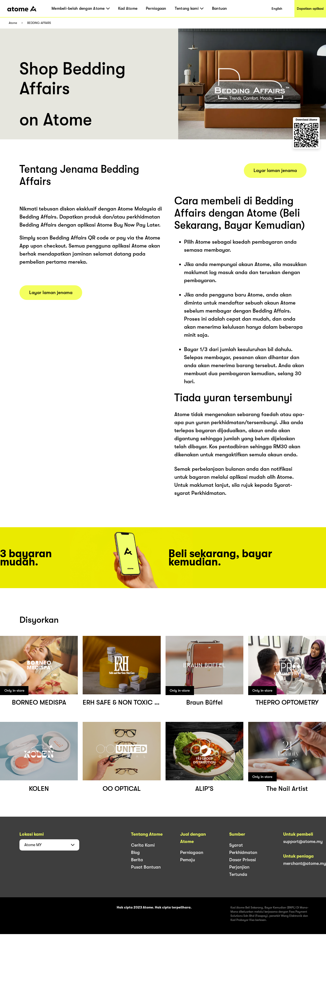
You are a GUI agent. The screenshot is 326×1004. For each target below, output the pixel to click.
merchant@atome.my (304, 863)
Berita (137, 859)
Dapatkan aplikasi (310, 8)
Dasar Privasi (242, 859)
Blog (135, 852)
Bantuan (219, 8)
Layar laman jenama (50, 292)
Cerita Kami (143, 845)
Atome (13, 23)
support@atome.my (303, 841)
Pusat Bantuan (146, 867)
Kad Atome (127, 8)
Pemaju (187, 859)
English (277, 8)
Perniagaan (156, 8)
